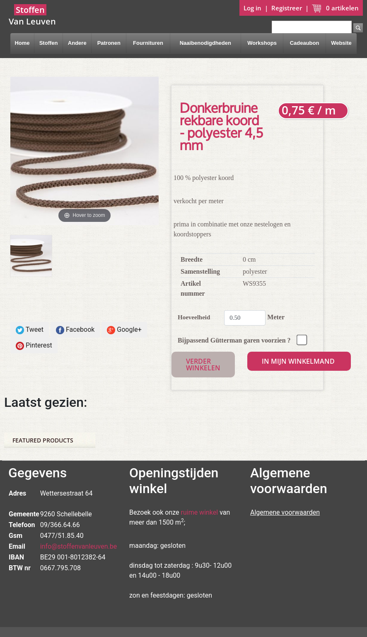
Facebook (75, 330)
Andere (77, 43)
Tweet (29, 330)
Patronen (109, 43)
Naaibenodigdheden (205, 43)
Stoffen (48, 43)
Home (21, 43)
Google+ (124, 330)
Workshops (262, 43)
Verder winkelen (203, 364)
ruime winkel (199, 512)
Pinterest (34, 345)
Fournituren (148, 43)
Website (341, 43)
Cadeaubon (304, 43)
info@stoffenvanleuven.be (78, 546)
